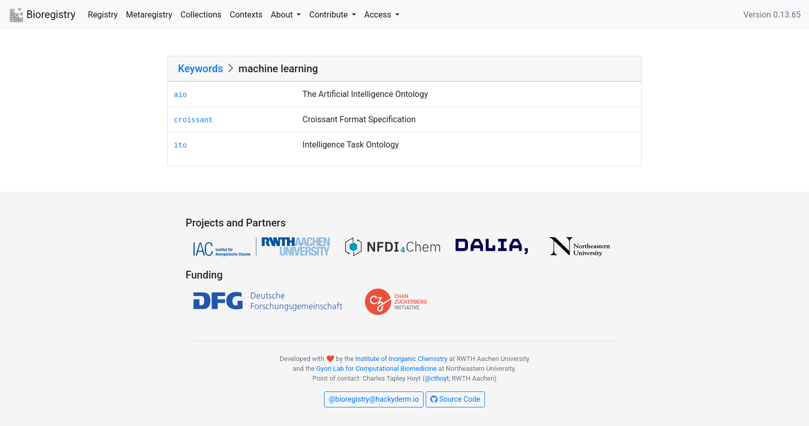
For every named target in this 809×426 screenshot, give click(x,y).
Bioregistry (41, 15)
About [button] (283, 15)
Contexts (246, 15)
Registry (103, 15)
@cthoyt (437, 378)
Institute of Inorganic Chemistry (401, 359)
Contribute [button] (329, 15)
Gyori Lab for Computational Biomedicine (376, 368)
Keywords (200, 68)
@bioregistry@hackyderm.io (374, 399)
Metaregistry (149, 15)
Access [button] (378, 15)
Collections (201, 15)
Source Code (455, 399)
